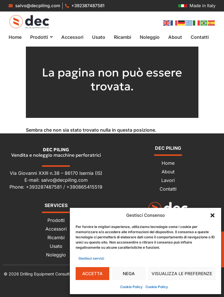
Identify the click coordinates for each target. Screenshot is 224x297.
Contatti (168, 189)
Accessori (56, 229)
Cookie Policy (131, 287)
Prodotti (56, 220)
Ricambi (56, 237)
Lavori (168, 180)
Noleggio (56, 255)
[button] (212, 215)
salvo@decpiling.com (64, 180)
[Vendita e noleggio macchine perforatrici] (29, 21)
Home (168, 163)
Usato (56, 246)
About (168, 172)
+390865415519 (84, 187)
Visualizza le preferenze (182, 273)
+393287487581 (44, 187)
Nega (129, 273)
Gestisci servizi (91, 258)
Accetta (92, 273)
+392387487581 (87, 5)
